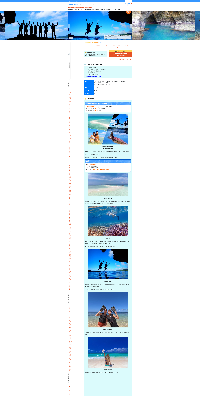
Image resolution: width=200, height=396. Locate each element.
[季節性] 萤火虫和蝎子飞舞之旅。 (70, 277)
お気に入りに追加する (125, 59)
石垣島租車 (69, 288)
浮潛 (69, 112)
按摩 (69, 269)
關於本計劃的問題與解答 (117, 46)
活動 (80, 4)
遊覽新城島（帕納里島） (70, 227)
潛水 (69, 133)
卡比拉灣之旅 (69, 119)
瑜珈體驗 (69, 263)
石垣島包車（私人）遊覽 (70, 180)
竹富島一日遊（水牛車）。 (70, 341)
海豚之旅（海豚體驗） (70, 235)
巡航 (69, 198)
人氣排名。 (84, 4)
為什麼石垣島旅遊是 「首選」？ (92, 4)
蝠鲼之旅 (69, 127)
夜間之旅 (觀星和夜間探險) (69, 168)
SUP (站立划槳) (70, 92)
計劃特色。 (89, 45)
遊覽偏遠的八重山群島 (69, 151)
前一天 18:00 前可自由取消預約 (86, 7)
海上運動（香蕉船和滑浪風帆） (70, 189)
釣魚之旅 (69, 219)
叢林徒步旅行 (69, 245)
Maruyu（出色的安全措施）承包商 (74, 7)
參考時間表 (98, 45)
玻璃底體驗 (69, 211)
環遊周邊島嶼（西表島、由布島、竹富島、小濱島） (70, 362)
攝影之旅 (69, 203)
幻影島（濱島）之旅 (70, 98)
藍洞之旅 (69, 106)
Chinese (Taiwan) (129, 1)
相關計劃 (127, 45)
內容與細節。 (108, 45)
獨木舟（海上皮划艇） (70, 139)
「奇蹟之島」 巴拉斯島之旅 (70, 255)
